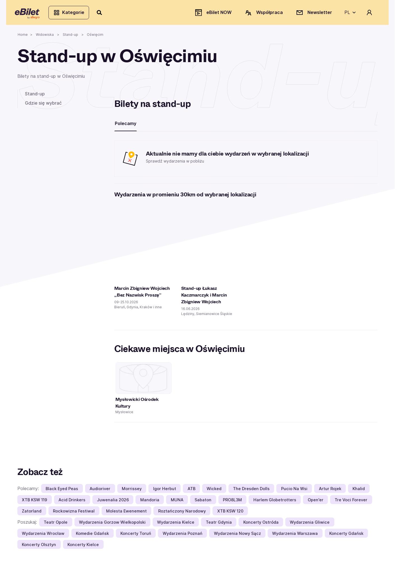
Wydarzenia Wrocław (43, 535)
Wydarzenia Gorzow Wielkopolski (112, 524)
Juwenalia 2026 (113, 502)
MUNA (177, 502)
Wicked (214, 490)
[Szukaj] (102, 13)
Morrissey (132, 490)
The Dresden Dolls (251, 490)
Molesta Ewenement (126, 513)
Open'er (315, 502)
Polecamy (125, 125)
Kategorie (71, 13)
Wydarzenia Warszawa (295, 535)
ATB (191, 490)
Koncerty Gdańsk (346, 535)
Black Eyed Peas (62, 490)
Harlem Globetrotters (274, 502)
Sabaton (203, 502)
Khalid (359, 490)
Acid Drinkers (72, 502)
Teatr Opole (55, 524)
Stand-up (35, 96)
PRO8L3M (232, 502)
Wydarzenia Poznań (182, 535)
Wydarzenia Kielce (175, 524)
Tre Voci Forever (351, 502)
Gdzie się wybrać (43, 105)
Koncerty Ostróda (261, 524)
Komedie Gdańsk (92, 535)
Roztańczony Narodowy (182, 513)
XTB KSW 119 (34, 502)
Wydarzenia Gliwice (310, 524)
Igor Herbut (164, 490)
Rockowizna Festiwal (74, 513)
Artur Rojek (330, 490)
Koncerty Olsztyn (39, 546)
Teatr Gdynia (219, 524)
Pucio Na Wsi (294, 490)
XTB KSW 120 (230, 513)
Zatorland (31, 513)
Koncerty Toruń (135, 535)
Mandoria (149, 502)
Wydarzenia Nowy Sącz (237, 535)
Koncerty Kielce (83, 546)
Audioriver (100, 490)
